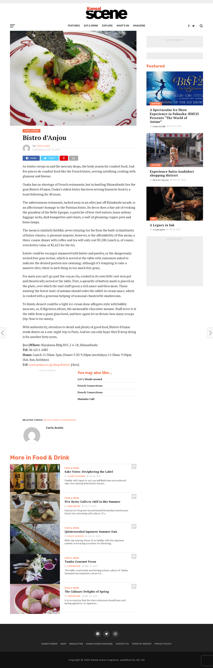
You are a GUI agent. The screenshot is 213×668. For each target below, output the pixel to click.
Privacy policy (163, 644)
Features (74, 25)
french (56, 420)
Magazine (139, 25)
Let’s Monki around (90, 379)
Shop (63, 644)
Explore (107, 25)
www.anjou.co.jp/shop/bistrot (50, 365)
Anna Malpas (74, 506)
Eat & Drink (91, 25)
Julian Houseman (76, 477)
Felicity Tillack (161, 180)
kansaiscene (74, 566)
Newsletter (76, 644)
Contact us (122, 644)
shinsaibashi (69, 420)
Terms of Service (142, 644)
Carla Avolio (43, 145)
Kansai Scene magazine (99, 644)
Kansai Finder (49, 644)
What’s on (123, 25)
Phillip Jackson (76, 536)
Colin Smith (159, 229)
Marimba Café (86, 399)
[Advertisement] (48, 394)
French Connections (90, 385)
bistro (47, 420)
